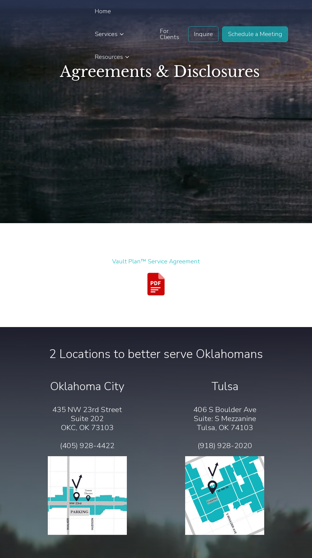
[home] (40, 34)
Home (103, 11)
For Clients (169, 34)
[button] (110, 34)
